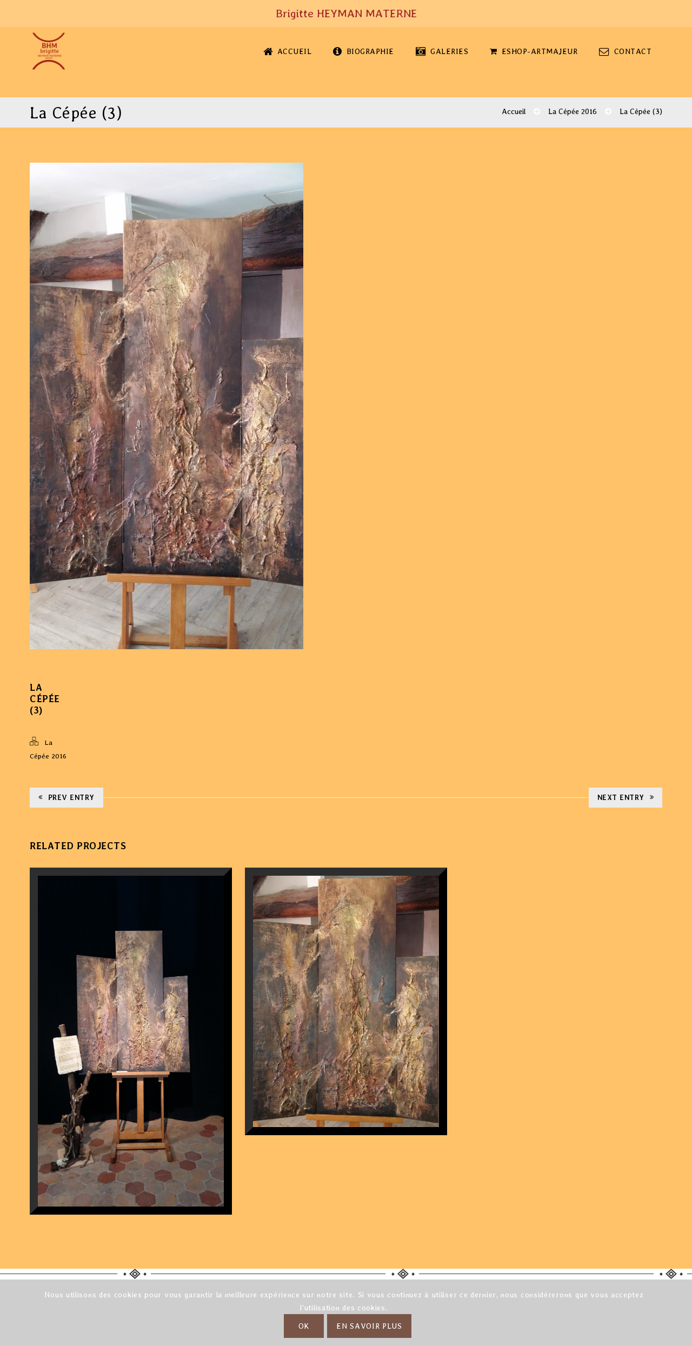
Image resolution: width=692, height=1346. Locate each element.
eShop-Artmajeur (533, 51)
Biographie (363, 51)
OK (303, 1326)
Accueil (287, 51)
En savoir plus (369, 1326)
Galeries (442, 51)
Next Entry (625, 798)
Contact (625, 51)
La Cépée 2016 (572, 111)
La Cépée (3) (641, 111)
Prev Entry (66, 798)
